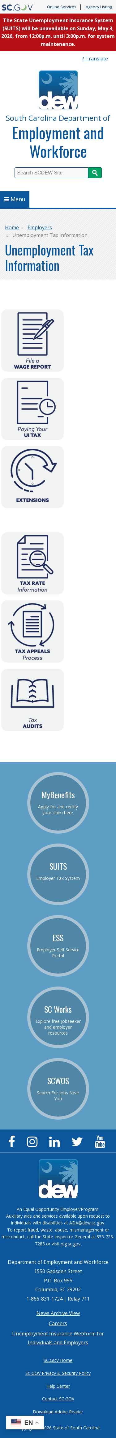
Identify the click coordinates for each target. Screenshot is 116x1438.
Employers (40, 227)
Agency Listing (99, 7)
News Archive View (58, 1313)
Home (12, 227)
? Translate (95, 58)
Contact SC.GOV (58, 1399)
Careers (58, 1323)
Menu (14, 199)
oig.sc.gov (70, 1244)
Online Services (61, 7)
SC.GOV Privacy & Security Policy (58, 1373)
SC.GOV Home (58, 1360)
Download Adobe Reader (58, 1412)
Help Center (58, 1386)
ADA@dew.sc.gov (86, 1223)
